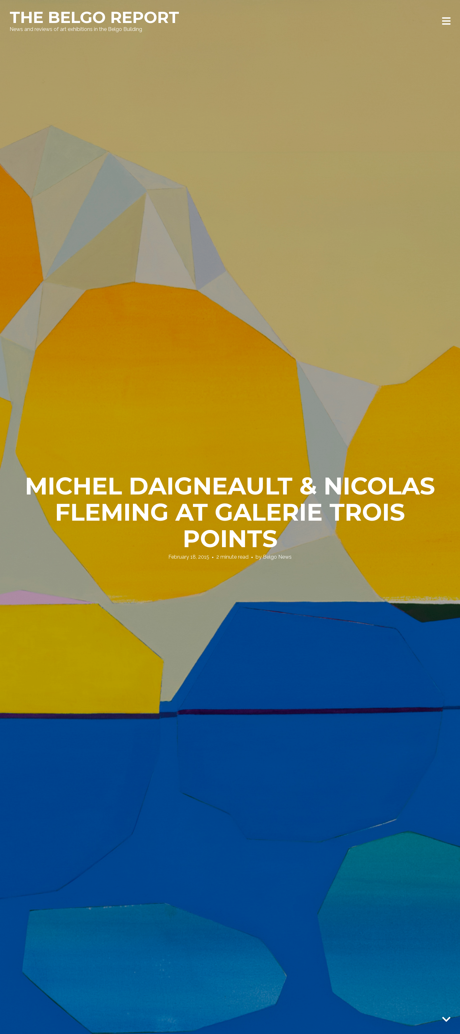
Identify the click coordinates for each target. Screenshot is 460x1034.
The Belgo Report (94, 17)
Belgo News (277, 557)
